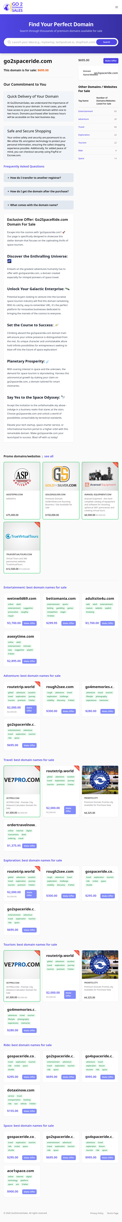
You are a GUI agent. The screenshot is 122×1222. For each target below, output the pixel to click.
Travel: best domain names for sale (29, 760)
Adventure (83, 119)
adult (18, 604)
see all (48, 456)
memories (104, 700)
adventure (20, 692)
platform (24, 1180)
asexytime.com (20, 636)
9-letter (11, 653)
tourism (11, 700)
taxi (16, 1103)
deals (24, 834)
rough (49, 692)
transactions (13, 834)
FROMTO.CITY (91, 798)
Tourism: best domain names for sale (30, 945)
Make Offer (111, 60)
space (16, 738)
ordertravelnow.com (25, 824)
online (10, 604)
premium (22, 700)
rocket (95, 881)
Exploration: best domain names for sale (33, 860)
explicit (108, 608)
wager (63, 612)
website (98, 608)
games (70, 608)
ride (9, 738)
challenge (64, 696)
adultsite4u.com (99, 598)
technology (13, 1180)
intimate (27, 646)
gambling (60, 608)
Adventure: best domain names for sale (32, 676)
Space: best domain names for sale (29, 1126)
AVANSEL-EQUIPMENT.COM (97, 494)
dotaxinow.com (20, 1090)
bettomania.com (61, 598)
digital (29, 830)
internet (19, 830)
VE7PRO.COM (12, 798)
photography (101, 696)
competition (52, 612)
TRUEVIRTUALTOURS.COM (19, 554)
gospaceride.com (100, 871)
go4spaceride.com (101, 1056)
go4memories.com (101, 686)
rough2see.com (60, 686)
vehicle (24, 1103)
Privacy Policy (96, 1213)
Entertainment (85, 111)
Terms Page (112, 1213)
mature (89, 608)
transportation (14, 1100)
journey (32, 696)
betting (50, 608)
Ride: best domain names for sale (28, 1045)
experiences (91, 700)
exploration (21, 696)
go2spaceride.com (28, 61)
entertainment (14, 608)
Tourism (82, 142)
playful (30, 650)
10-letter (50, 616)
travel (10, 696)
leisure (102, 1065)
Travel (81, 127)
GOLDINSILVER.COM (55, 494)
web (88, 604)
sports (65, 604)
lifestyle (89, 696)
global (10, 692)
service (11, 1096)
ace (17, 1184)
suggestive (28, 608)
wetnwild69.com (21, 598)
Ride (80, 150)
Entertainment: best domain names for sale (35, 587)
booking (27, 1100)
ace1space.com (20, 1170)
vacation (31, 692)
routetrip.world (21, 686)
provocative (13, 612)
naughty (24, 612)
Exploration (84, 134)
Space (81, 158)
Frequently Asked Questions (24, 166)
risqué (10, 616)
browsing (90, 612)
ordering (11, 838)
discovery (61, 700)
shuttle (89, 885)
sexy (10, 650)
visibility (50, 700)
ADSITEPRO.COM (14, 494)
